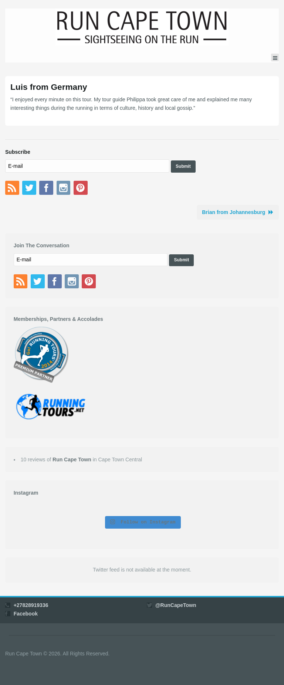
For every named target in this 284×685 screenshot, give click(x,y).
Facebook (26, 614)
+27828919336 (31, 605)
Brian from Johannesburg (233, 212)
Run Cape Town (72, 459)
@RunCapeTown (175, 605)
